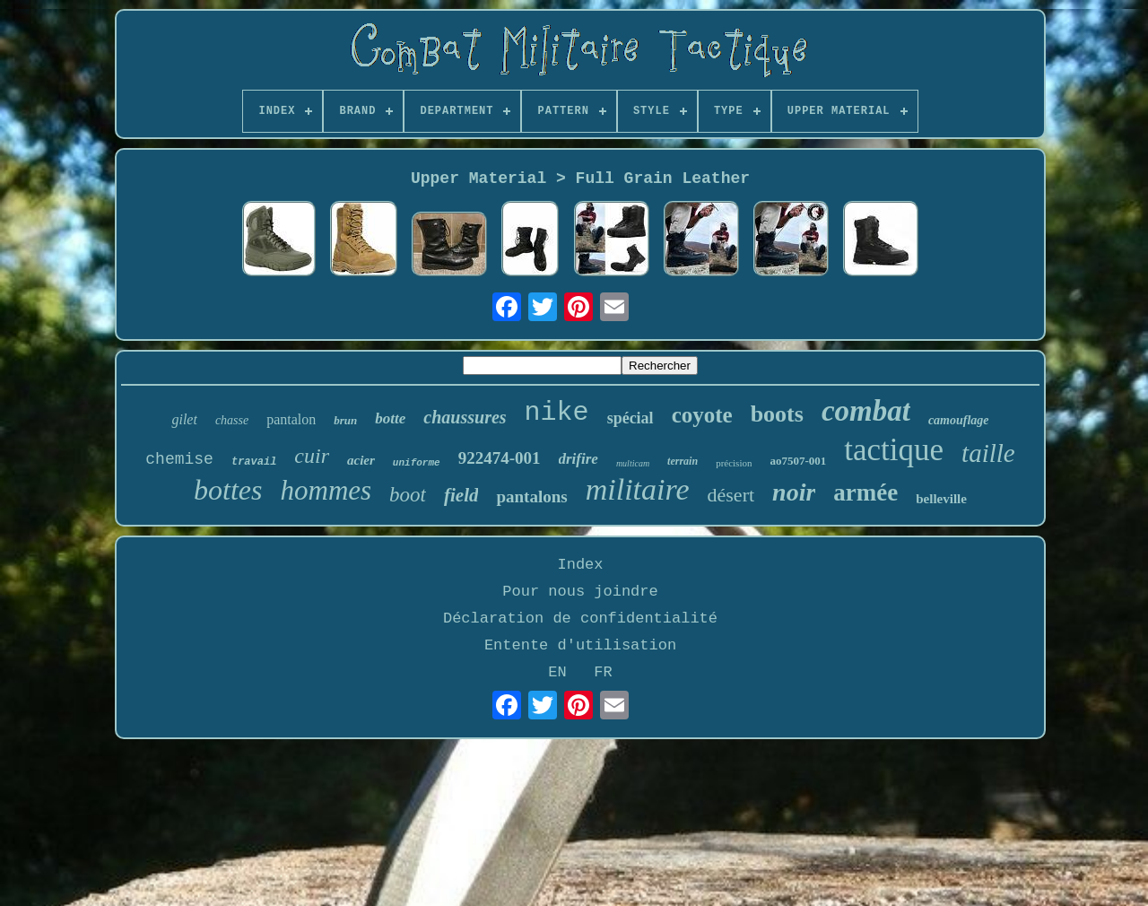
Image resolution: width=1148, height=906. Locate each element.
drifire (578, 458)
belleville (941, 499)
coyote (702, 415)
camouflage (958, 420)
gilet (183, 419)
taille (988, 453)
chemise (179, 459)
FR (603, 672)
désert (731, 494)
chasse (231, 420)
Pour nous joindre (579, 591)
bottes (228, 490)
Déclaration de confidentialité (580, 618)
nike (557, 412)
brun (345, 420)
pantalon (291, 419)
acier (361, 460)
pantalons (531, 496)
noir (793, 492)
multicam (632, 463)
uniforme (416, 462)
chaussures (464, 417)
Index (580, 564)
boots (777, 414)
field (461, 495)
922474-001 (499, 458)
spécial (630, 418)
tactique (894, 449)
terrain (682, 461)
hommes (326, 490)
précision (734, 462)
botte (390, 418)
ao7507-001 (798, 460)
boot (407, 494)
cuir (311, 455)
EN (557, 672)
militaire (638, 489)
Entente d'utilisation (580, 645)
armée (865, 492)
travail (253, 462)
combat (866, 411)
